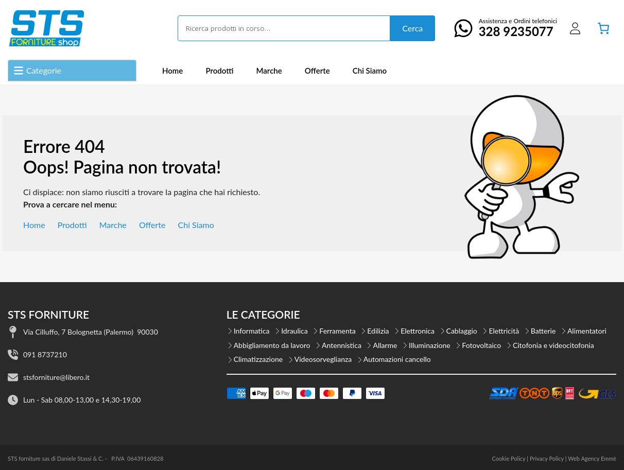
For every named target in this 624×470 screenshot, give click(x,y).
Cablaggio (461, 330)
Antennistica (341, 345)
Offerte (317, 70)
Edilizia (378, 330)
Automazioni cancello (397, 359)
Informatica (252, 330)
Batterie (543, 330)
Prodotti (219, 70)
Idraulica (294, 330)
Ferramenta (337, 330)
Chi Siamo (370, 70)
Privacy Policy (547, 458)
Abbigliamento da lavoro (272, 345)
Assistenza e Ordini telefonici (502, 28)
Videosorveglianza (323, 359)
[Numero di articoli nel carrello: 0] (603, 28)
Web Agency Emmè (592, 458)
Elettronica (418, 330)
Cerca (412, 28)
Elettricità (504, 330)
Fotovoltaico (481, 345)
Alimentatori (586, 330)
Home (172, 70)
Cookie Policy (508, 458)
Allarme (385, 345)
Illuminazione (429, 345)
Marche (269, 70)
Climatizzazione (258, 359)
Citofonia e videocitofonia (553, 345)
